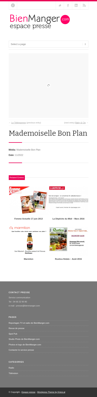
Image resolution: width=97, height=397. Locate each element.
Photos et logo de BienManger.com (25, 344)
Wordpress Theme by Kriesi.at (51, 392)
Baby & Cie (80, 123)
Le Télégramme (18, 123)
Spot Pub (13, 334)
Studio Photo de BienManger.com (24, 339)
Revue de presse (16, 328)
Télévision (13, 373)
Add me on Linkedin (76, 5)
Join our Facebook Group (68, 5)
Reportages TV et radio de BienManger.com (29, 323)
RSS (84, 5)
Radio (11, 368)
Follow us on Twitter (60, 5)
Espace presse (28, 392)
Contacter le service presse (21, 350)
